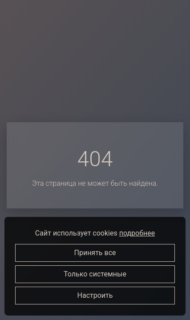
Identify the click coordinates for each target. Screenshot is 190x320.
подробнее (137, 233)
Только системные (95, 274)
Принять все (95, 252)
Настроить (95, 295)
